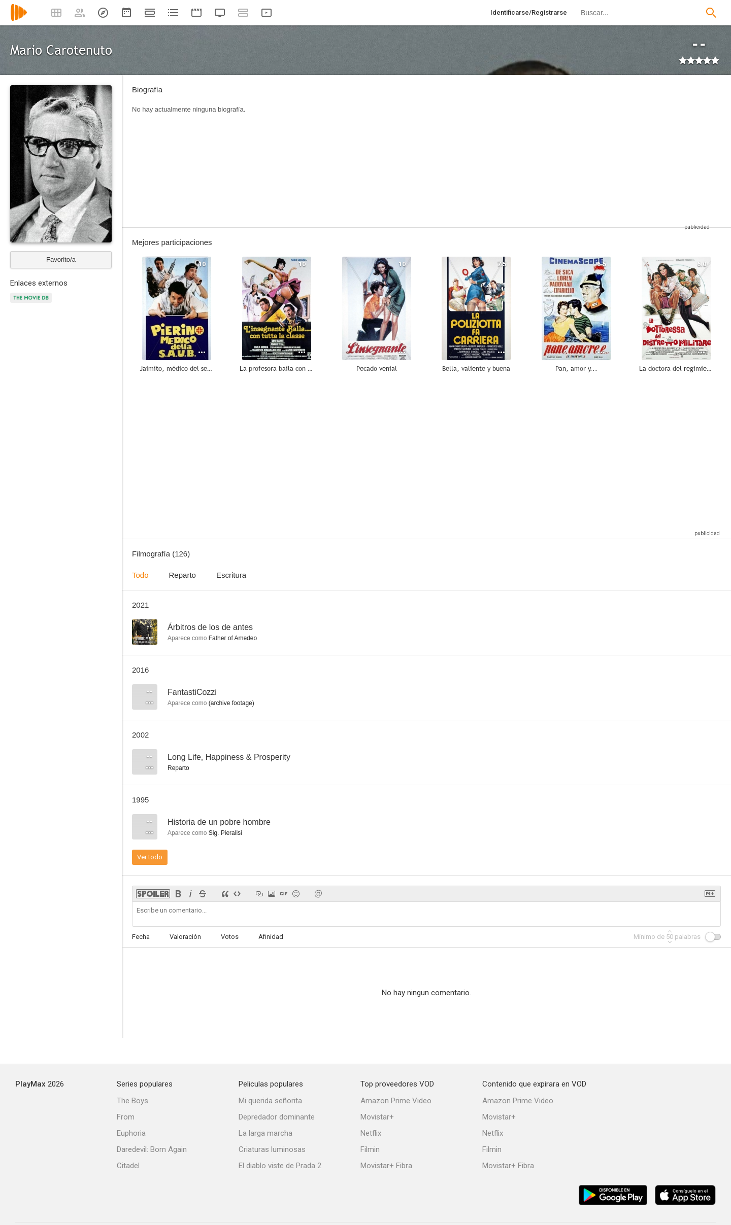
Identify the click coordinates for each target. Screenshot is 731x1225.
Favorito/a (61, 259)
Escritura (231, 575)
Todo (140, 575)
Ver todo (149, 857)
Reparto (182, 575)
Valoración (185, 936)
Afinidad (270, 936)
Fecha (141, 936)
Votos (230, 936)
